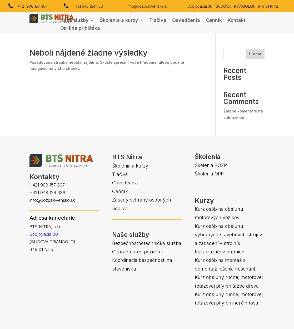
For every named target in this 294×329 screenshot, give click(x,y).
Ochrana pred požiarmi (137, 251)
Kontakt (237, 20)
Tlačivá (157, 20)
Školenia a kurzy (119, 20)
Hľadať (255, 54)
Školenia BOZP (211, 165)
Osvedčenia (186, 20)
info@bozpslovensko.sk (147, 6)
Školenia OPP (209, 173)
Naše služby (74, 20)
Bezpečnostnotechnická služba (146, 243)
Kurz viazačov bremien (220, 251)
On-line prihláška (80, 28)
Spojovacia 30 (43, 234)
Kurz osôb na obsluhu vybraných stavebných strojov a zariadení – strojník (228, 234)
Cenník (214, 20)
